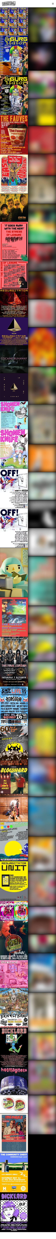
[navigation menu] (53, 4)
